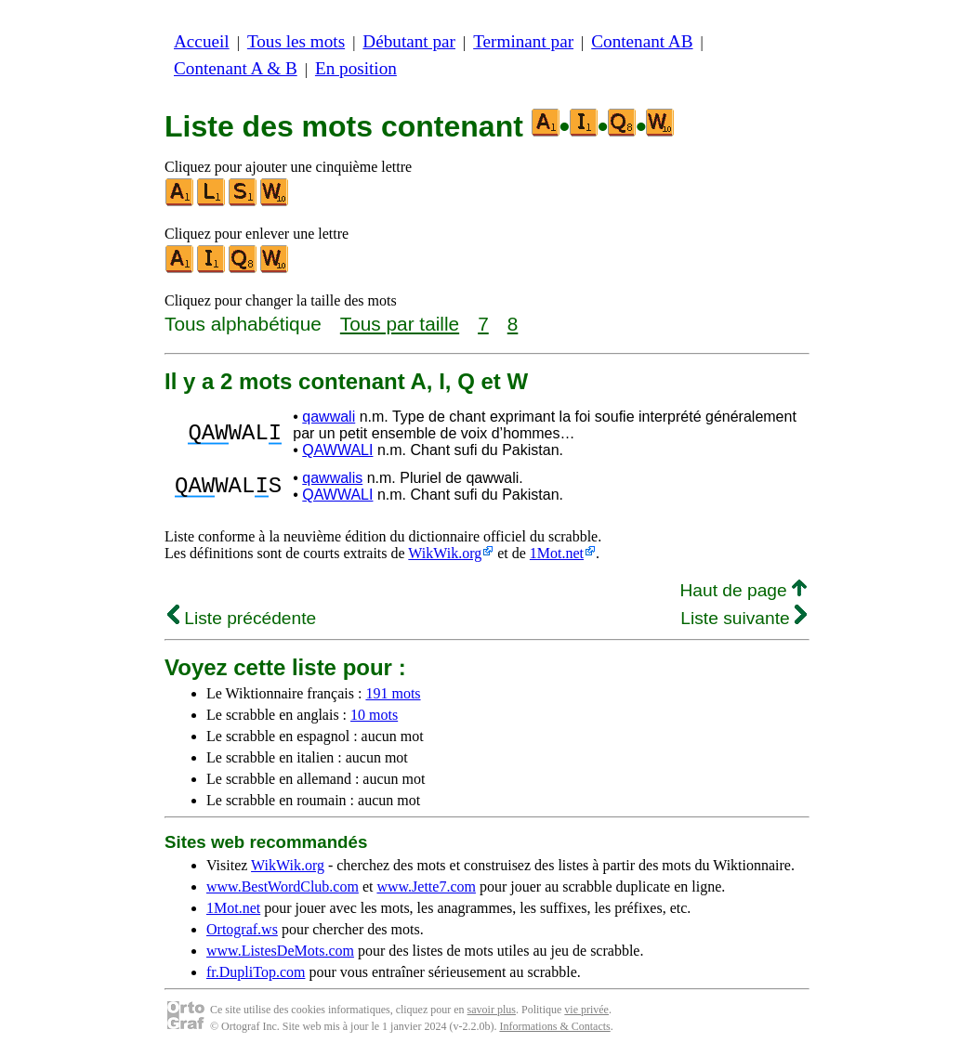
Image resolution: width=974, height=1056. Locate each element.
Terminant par (523, 41)
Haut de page (743, 590)
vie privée (586, 1009)
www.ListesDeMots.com (280, 950)
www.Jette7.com (426, 886)
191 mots (392, 693)
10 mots (374, 715)
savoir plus (491, 1009)
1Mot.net (557, 553)
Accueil (202, 41)
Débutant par (408, 41)
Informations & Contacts (554, 1026)
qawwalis (332, 478)
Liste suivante (743, 618)
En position (356, 68)
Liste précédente (241, 618)
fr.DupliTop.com (255, 972)
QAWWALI (337, 450)
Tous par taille (399, 323)
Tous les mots (296, 41)
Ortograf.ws (242, 929)
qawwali (328, 416)
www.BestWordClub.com (282, 886)
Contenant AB (641, 41)
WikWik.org (444, 553)
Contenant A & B (235, 68)
